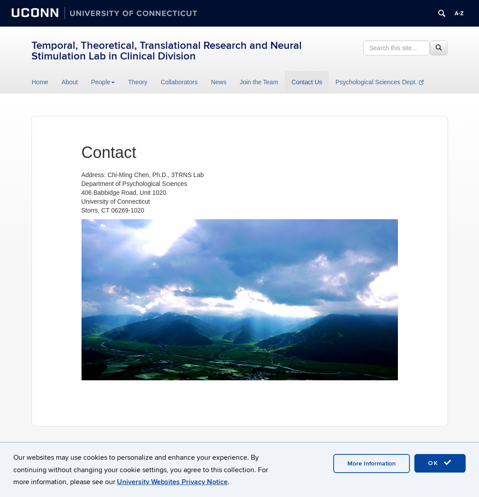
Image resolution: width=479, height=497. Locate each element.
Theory (138, 82)
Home (40, 82)
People (103, 82)
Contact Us (307, 82)
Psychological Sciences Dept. (379, 82)
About (70, 82)
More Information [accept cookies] (371, 463)
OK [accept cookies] (440, 463)
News (218, 82)
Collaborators (179, 82)
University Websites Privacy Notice (172, 481)
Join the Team (259, 82)
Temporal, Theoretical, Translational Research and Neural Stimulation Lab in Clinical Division (166, 51)
